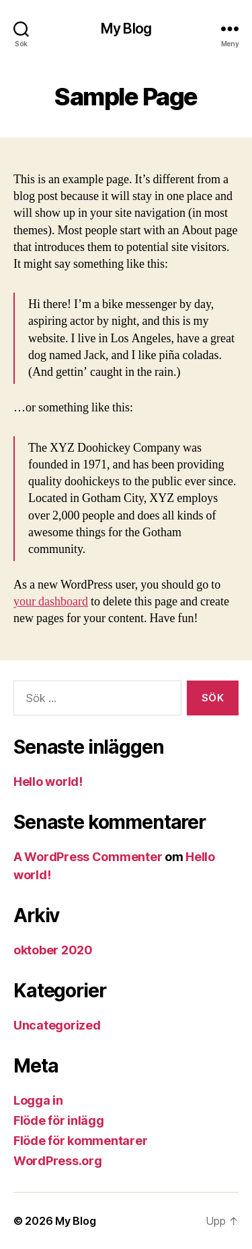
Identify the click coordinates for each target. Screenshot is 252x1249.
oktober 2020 (53, 950)
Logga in (38, 1100)
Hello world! (48, 782)
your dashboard (50, 601)
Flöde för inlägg (58, 1120)
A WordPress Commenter (87, 857)
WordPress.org (57, 1161)
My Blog (126, 28)
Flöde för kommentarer (80, 1141)
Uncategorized (57, 1025)
